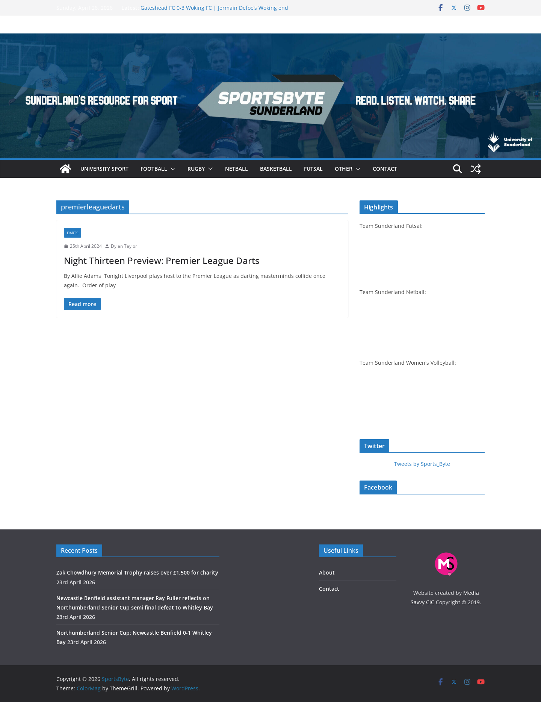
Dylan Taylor (124, 246)
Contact (385, 168)
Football (154, 168)
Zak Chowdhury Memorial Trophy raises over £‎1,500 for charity (137, 572)
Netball (236, 168)
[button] (171, 169)
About (327, 572)
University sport (104, 168)
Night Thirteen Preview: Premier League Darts (162, 260)
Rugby (196, 168)
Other (343, 168)
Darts (72, 232)
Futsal (313, 168)
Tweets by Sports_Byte (422, 463)
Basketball (276, 168)
